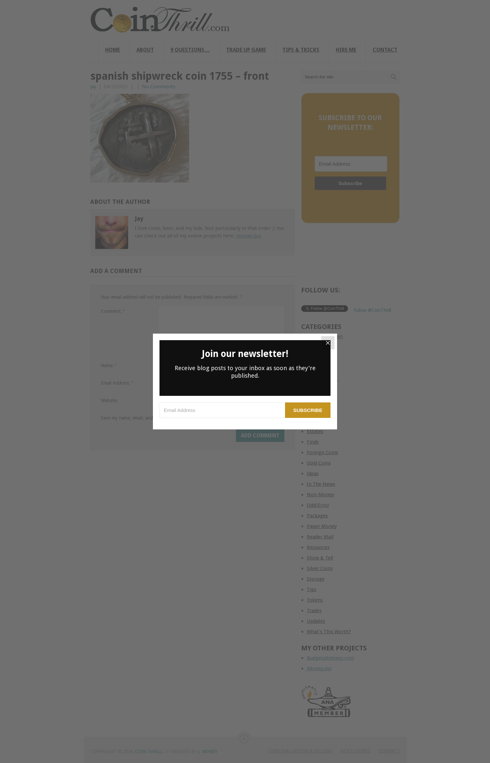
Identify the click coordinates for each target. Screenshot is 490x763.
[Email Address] (222, 410)
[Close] (327, 342)
